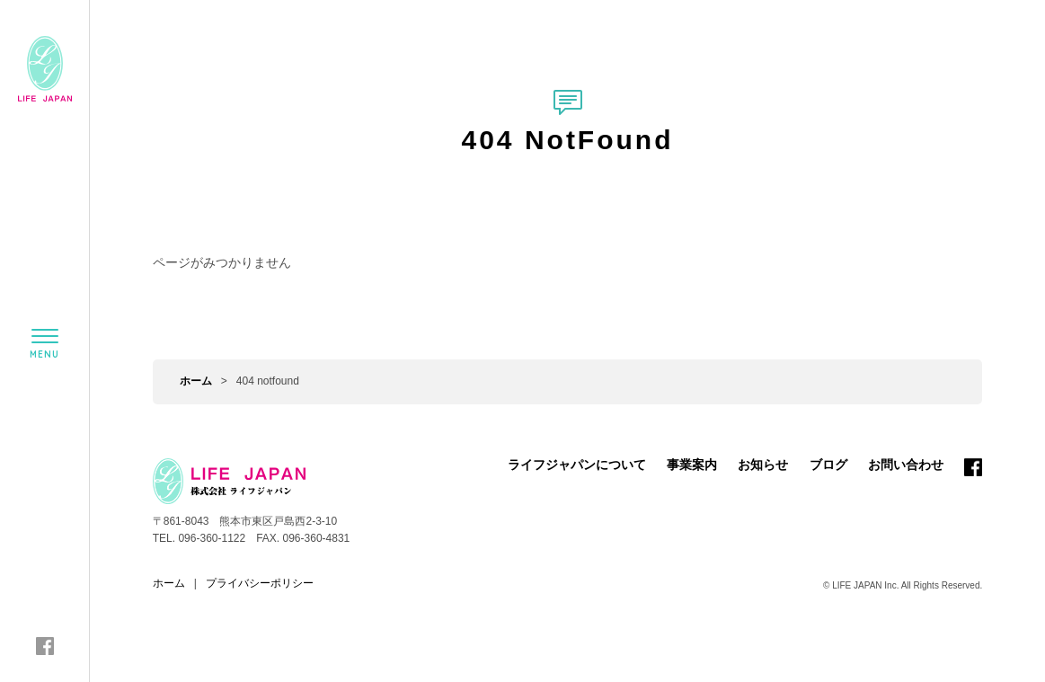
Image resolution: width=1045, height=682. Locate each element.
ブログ (828, 464)
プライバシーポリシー (260, 583)
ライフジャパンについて (577, 464)
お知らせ (763, 464)
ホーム (196, 381)
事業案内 (692, 464)
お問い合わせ (905, 464)
